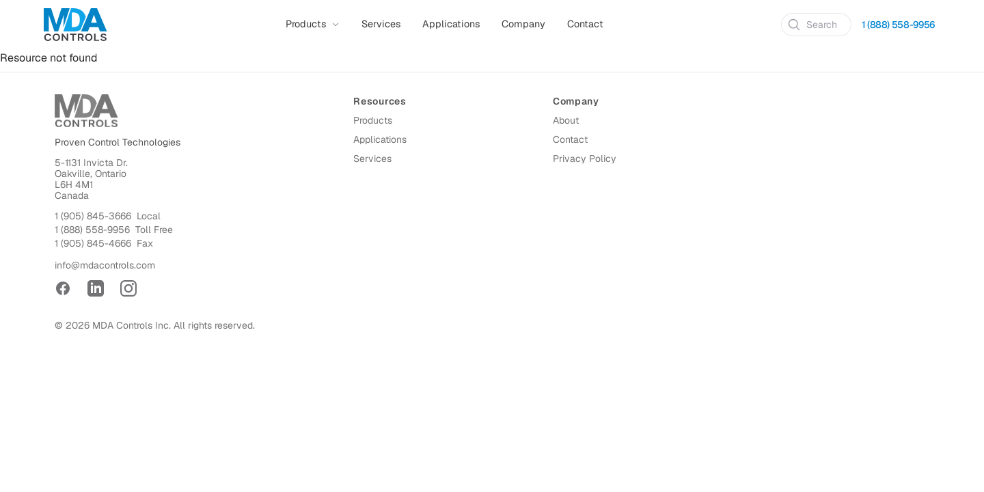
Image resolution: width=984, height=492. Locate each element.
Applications (451, 24)
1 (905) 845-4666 (93, 243)
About (566, 120)
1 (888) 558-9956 (92, 229)
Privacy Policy (584, 158)
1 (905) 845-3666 (93, 216)
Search (812, 24)
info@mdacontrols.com (105, 265)
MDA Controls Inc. (131, 325)
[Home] (75, 24)
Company (523, 24)
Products (372, 120)
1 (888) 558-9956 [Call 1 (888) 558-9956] (898, 24)
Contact (585, 24)
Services (380, 24)
